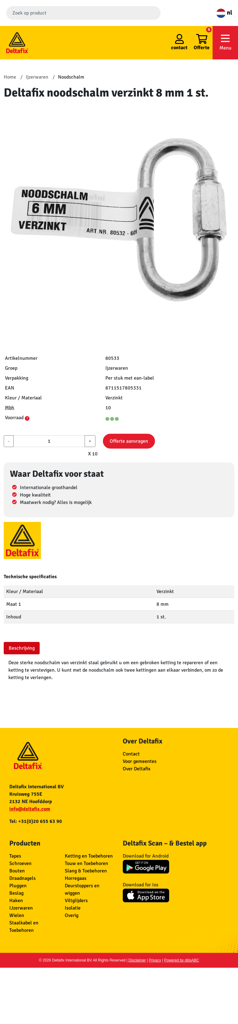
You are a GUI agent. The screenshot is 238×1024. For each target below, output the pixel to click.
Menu (225, 42)
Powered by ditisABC (181, 960)
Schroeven (20, 863)
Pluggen (18, 886)
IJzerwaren (21, 908)
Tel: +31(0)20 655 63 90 (35, 821)
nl (224, 12)
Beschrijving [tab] (22, 648)
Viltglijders (76, 900)
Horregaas (75, 878)
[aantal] (49, 441)
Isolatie (73, 908)
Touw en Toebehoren (86, 863)
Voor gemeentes (139, 761)
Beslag (16, 893)
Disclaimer (137, 960)
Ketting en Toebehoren (89, 856)
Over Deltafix (136, 769)
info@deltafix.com (29, 809)
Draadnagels (22, 878)
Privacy (155, 960)
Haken (16, 900)
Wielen (16, 915)
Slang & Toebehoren (86, 871)
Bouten (17, 871)
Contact (131, 754)
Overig (71, 915)
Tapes (15, 856)
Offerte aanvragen (129, 441)
